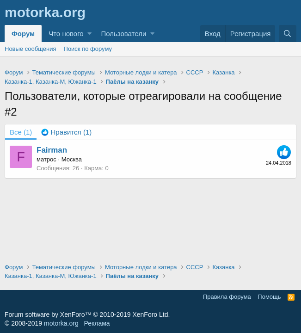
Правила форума (227, 296)
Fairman (52, 150)
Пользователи (123, 33)
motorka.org (61, 323)
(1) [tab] (21, 132)
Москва (71, 159)
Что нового (66, 33)
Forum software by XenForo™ (87, 314)
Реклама (97, 323)
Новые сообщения (30, 48)
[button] (89, 33)
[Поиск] (287, 33)
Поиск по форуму (88, 48)
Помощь (269, 296)
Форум (23, 33)
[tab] (66, 132)
